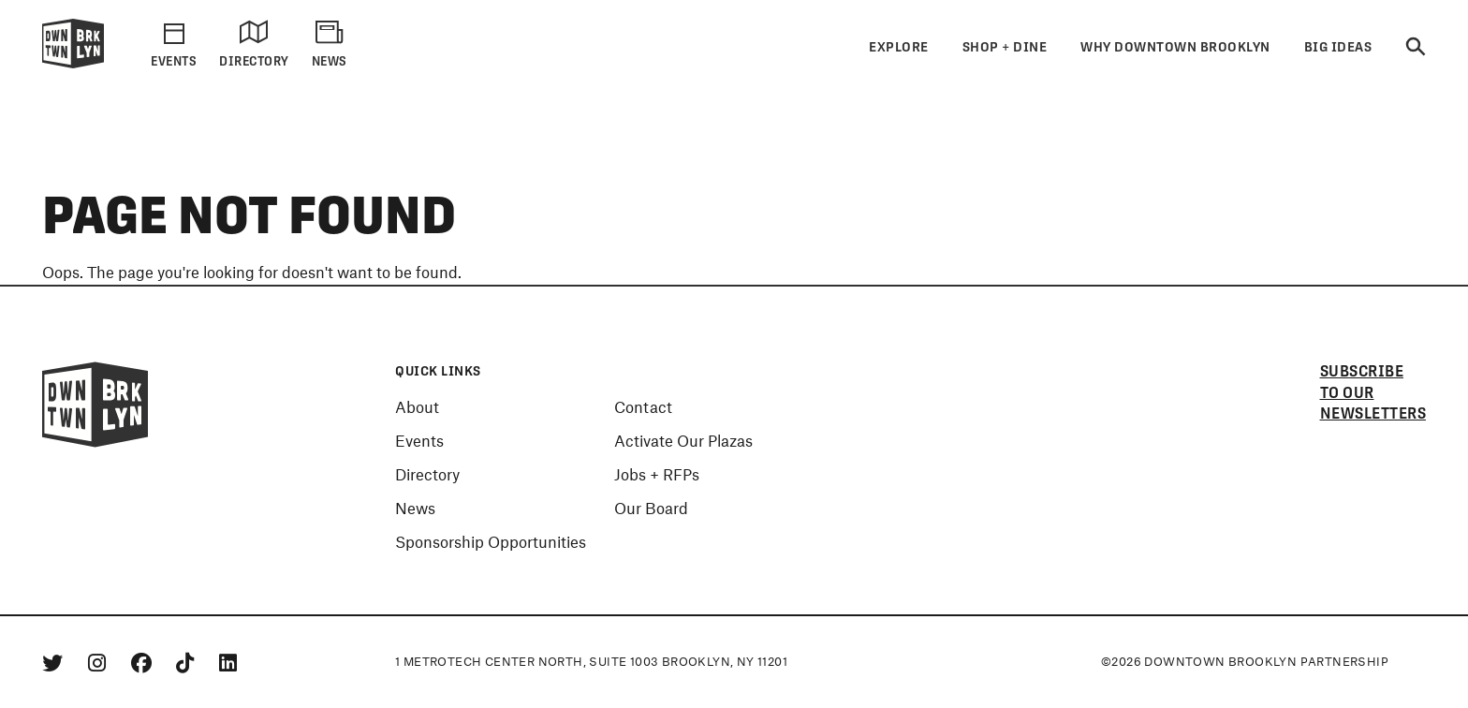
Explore (899, 46)
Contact (643, 406)
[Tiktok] (188, 662)
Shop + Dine (1005, 46)
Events (419, 440)
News (415, 507)
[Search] (1415, 48)
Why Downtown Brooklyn (1175, 46)
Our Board (651, 507)
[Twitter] (55, 662)
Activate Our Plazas (683, 440)
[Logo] (73, 64)
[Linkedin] (228, 662)
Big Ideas (1338, 46)
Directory (427, 473)
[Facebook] (144, 662)
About (417, 406)
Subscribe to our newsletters (1373, 392)
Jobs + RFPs (656, 473)
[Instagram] (100, 662)
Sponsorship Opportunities (490, 541)
